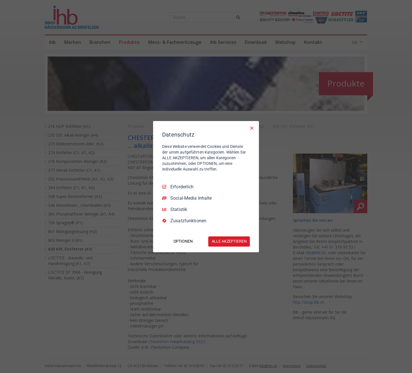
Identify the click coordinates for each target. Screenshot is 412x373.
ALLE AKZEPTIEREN (229, 241)
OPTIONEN (183, 241)
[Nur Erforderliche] (252, 128)
